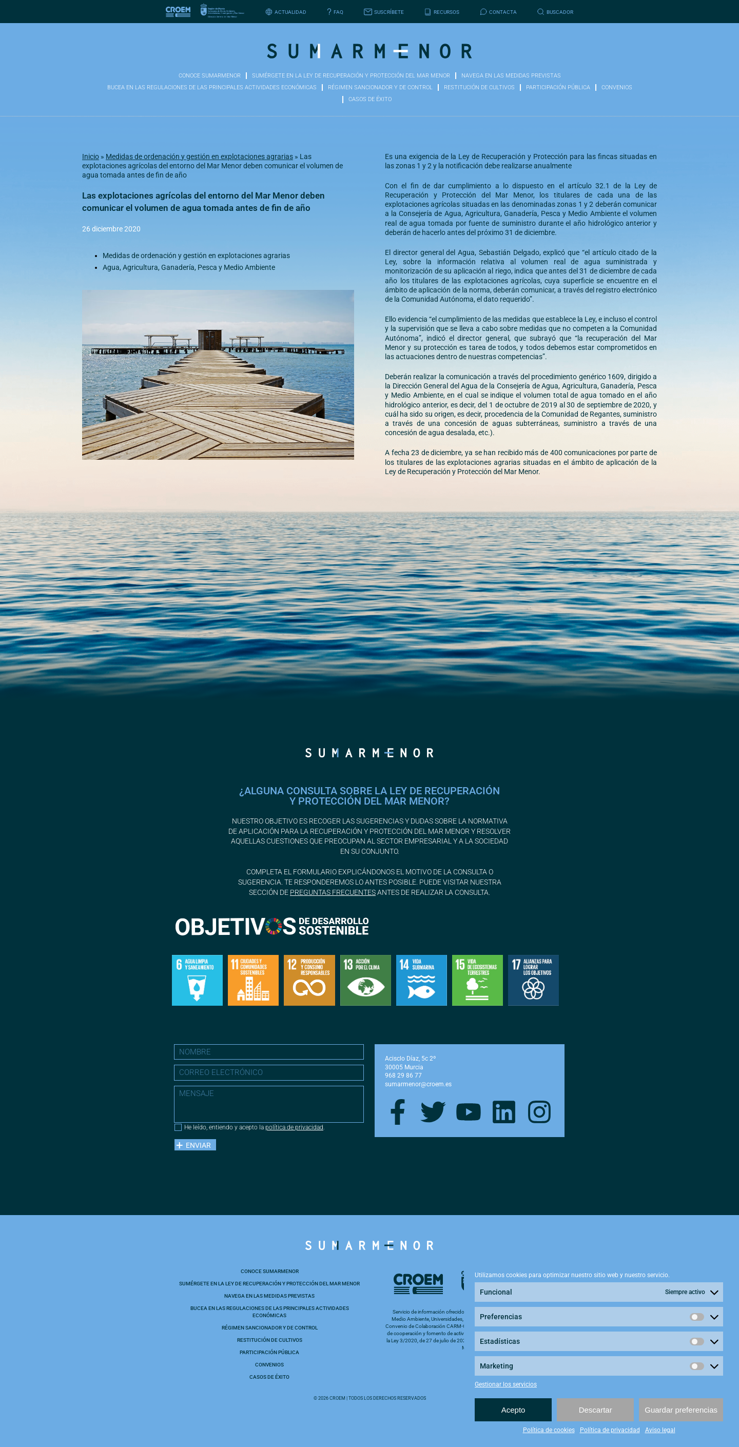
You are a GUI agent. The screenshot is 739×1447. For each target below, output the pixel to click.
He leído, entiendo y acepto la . (254, 1127)
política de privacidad (294, 1127)
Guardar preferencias (681, 1409)
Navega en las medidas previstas (511, 75)
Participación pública (558, 87)
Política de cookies (549, 1430)
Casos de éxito (370, 99)
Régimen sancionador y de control (380, 87)
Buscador (555, 12)
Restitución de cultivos (479, 87)
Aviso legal (660, 1430)
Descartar (595, 1409)
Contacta (498, 12)
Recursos (441, 12)
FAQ (335, 12)
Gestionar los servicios (506, 1384)
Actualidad (285, 12)
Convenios (616, 87)
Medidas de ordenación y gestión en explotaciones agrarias (199, 156)
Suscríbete (384, 12)
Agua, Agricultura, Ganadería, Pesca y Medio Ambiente (189, 267)
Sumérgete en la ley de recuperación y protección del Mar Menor (351, 75)
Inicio (90, 156)
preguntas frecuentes (333, 892)
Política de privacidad (610, 1430)
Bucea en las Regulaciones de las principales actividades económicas (212, 87)
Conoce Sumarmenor (210, 75)
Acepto (513, 1409)
